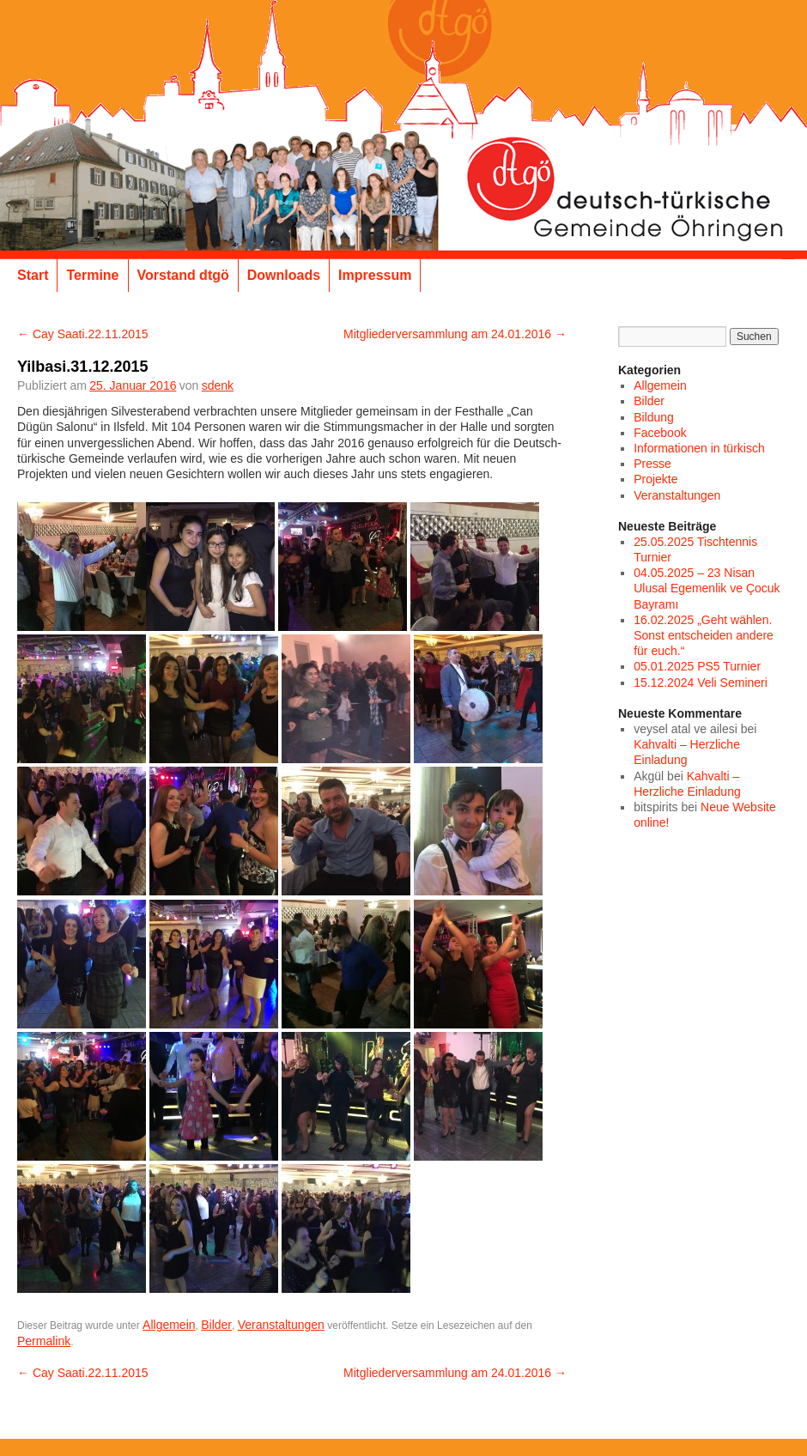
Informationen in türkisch (699, 448)
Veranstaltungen (281, 1325)
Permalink (43, 1341)
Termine (92, 275)
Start (32, 275)
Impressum (374, 275)
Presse (652, 463)
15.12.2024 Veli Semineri (701, 682)
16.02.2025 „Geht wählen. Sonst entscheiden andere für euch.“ (704, 635)
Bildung (654, 417)
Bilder (216, 1325)
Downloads (283, 275)
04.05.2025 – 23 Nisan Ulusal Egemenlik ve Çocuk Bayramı (707, 588)
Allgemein (169, 1325)
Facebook (660, 433)
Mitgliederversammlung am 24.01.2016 (455, 334)
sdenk (218, 385)
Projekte (655, 479)
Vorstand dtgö (183, 275)
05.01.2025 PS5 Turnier (697, 666)
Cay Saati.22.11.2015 (83, 334)
